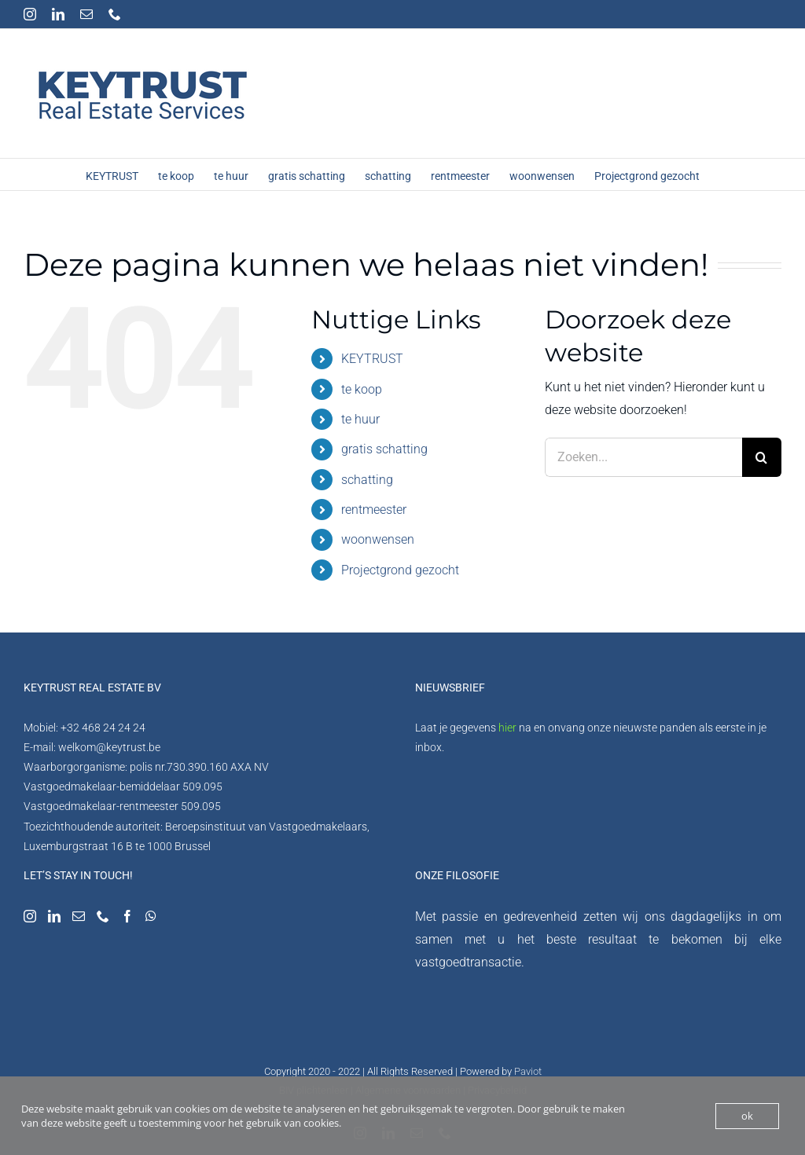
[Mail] (78, 916)
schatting (367, 479)
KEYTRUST (372, 358)
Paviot (528, 1071)
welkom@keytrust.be (109, 747)
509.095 (202, 786)
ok (747, 1116)
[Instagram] (30, 916)
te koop (361, 389)
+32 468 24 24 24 (103, 727)
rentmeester (373, 509)
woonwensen (377, 539)
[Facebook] (127, 916)
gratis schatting (384, 449)
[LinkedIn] (54, 916)
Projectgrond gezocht (400, 570)
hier (507, 727)
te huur (360, 419)
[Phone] (103, 916)
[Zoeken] (761, 457)
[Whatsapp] (150, 916)
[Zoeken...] (643, 457)
